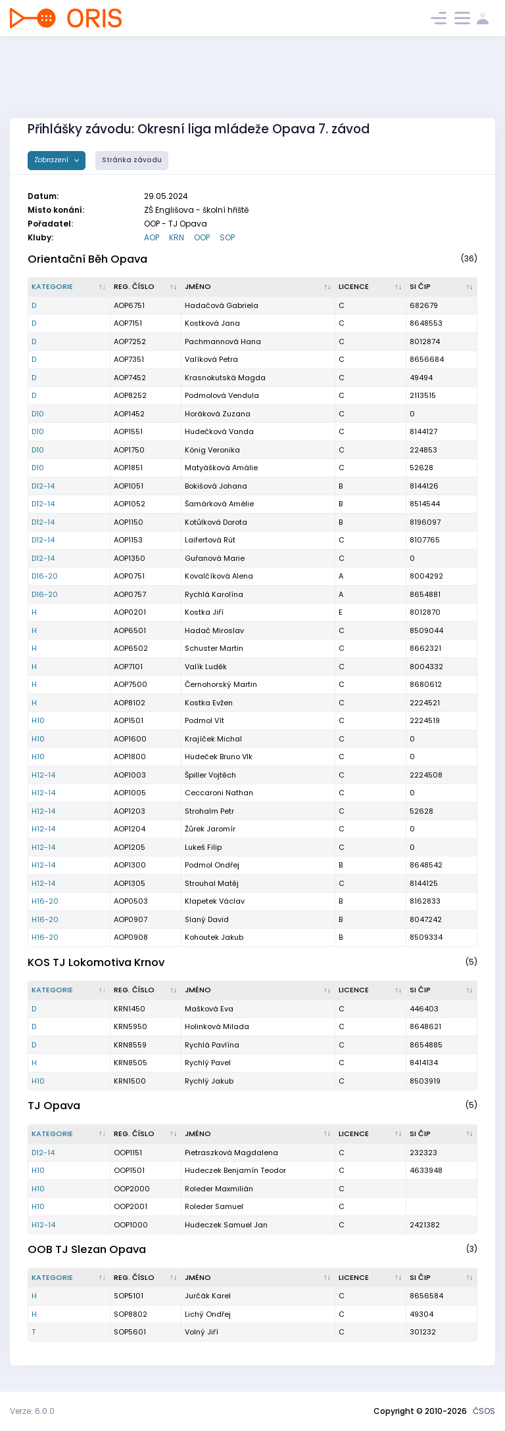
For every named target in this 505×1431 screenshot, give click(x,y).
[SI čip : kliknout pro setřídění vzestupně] (441, 287)
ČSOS (484, 1411)
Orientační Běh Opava (87, 259)
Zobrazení (52, 160)
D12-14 (43, 486)
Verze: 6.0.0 (32, 1411)
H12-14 (43, 775)
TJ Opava (54, 1105)
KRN (176, 237)
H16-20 (45, 901)
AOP (151, 237)
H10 (38, 720)
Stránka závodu (132, 160)
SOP (227, 237)
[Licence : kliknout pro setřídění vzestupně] (370, 287)
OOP (202, 237)
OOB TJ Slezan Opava (87, 1249)
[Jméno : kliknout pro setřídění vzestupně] (258, 287)
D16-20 (45, 576)
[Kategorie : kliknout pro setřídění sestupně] (69, 287)
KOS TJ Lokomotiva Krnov (96, 962)
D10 (38, 413)
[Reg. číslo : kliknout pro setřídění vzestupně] (145, 287)
